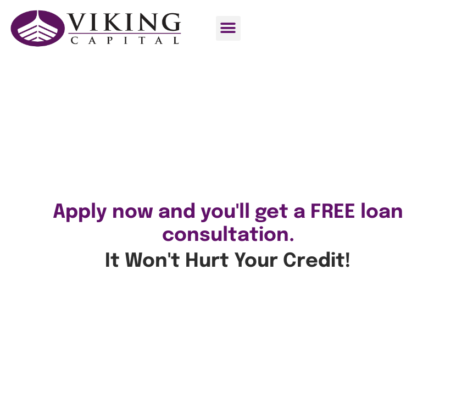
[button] (228, 28)
